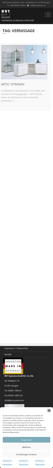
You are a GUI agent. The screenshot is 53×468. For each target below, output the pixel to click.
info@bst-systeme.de (37, 5)
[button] (49, 410)
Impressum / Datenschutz (16, 348)
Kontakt (7, 354)
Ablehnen (26, 447)
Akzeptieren (26, 440)
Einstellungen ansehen (26, 454)
